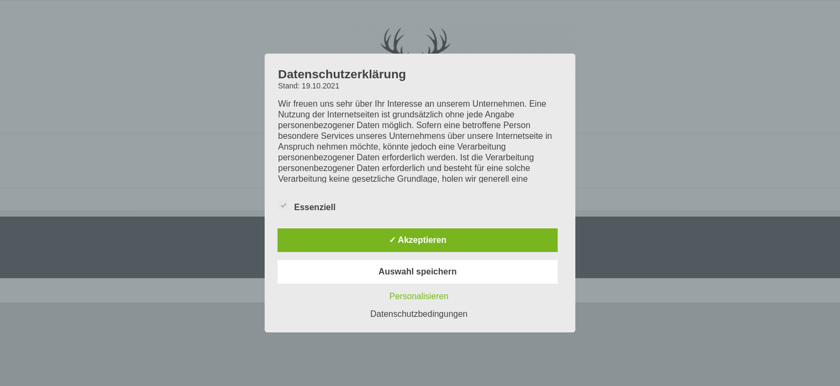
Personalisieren (418, 296)
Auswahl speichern (418, 271)
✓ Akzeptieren (418, 239)
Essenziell (306, 206)
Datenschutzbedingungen (418, 313)
